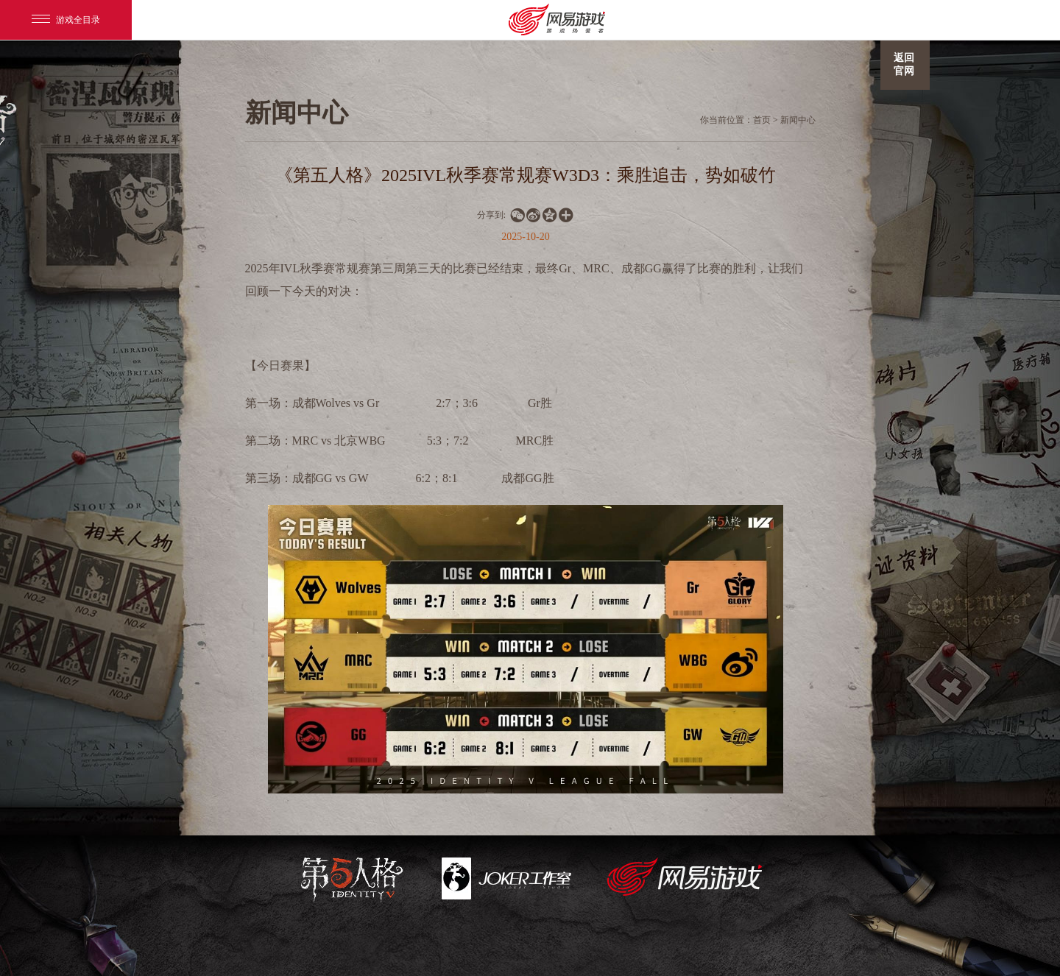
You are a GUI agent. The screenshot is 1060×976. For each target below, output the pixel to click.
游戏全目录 (66, 20)
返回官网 (904, 64)
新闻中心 (798, 120)
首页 (762, 120)
